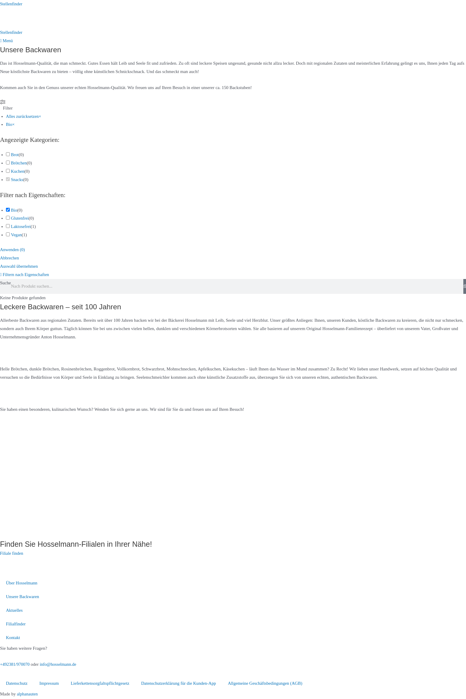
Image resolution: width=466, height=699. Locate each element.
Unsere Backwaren (23, 597)
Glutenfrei (20, 218)
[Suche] (464, 286)
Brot (15, 155)
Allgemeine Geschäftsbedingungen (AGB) (270, 683)
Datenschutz (17, 683)
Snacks (17, 179)
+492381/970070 (15, 664)
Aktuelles (14, 610)
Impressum (50, 683)
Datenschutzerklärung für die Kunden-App (181, 683)
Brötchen (19, 163)
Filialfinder (16, 624)
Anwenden (13, 250)
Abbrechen (10, 258)
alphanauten (27, 694)
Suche (5, 283)
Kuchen (18, 171)
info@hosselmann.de (59, 664)
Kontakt (13, 638)
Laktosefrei (21, 227)
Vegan (16, 235)
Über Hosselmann (22, 583)
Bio (14, 210)
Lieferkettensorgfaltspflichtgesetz (101, 683)
